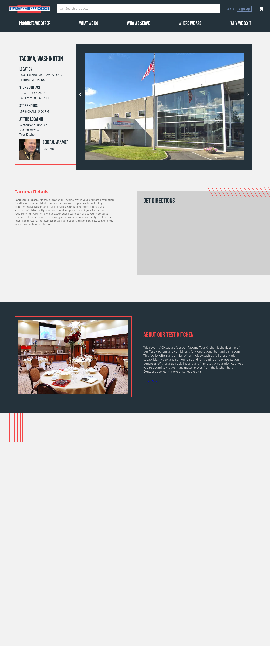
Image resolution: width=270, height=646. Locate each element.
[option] (164, 107)
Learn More (151, 381)
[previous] (80, 95)
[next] (248, 95)
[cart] (261, 9)
